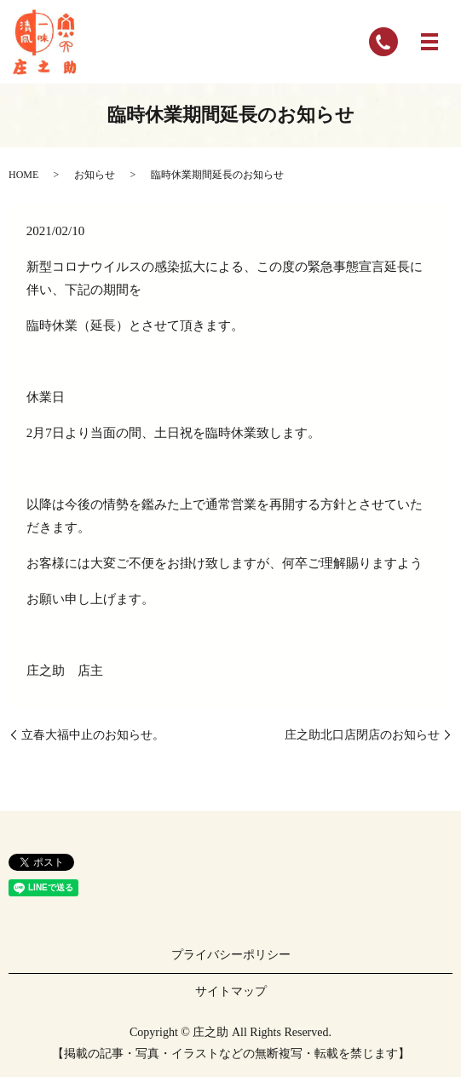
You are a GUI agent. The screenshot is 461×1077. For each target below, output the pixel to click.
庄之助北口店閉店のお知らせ (362, 735)
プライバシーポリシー (231, 954)
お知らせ (94, 175)
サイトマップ (231, 991)
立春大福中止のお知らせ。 (92, 735)
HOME (23, 175)
